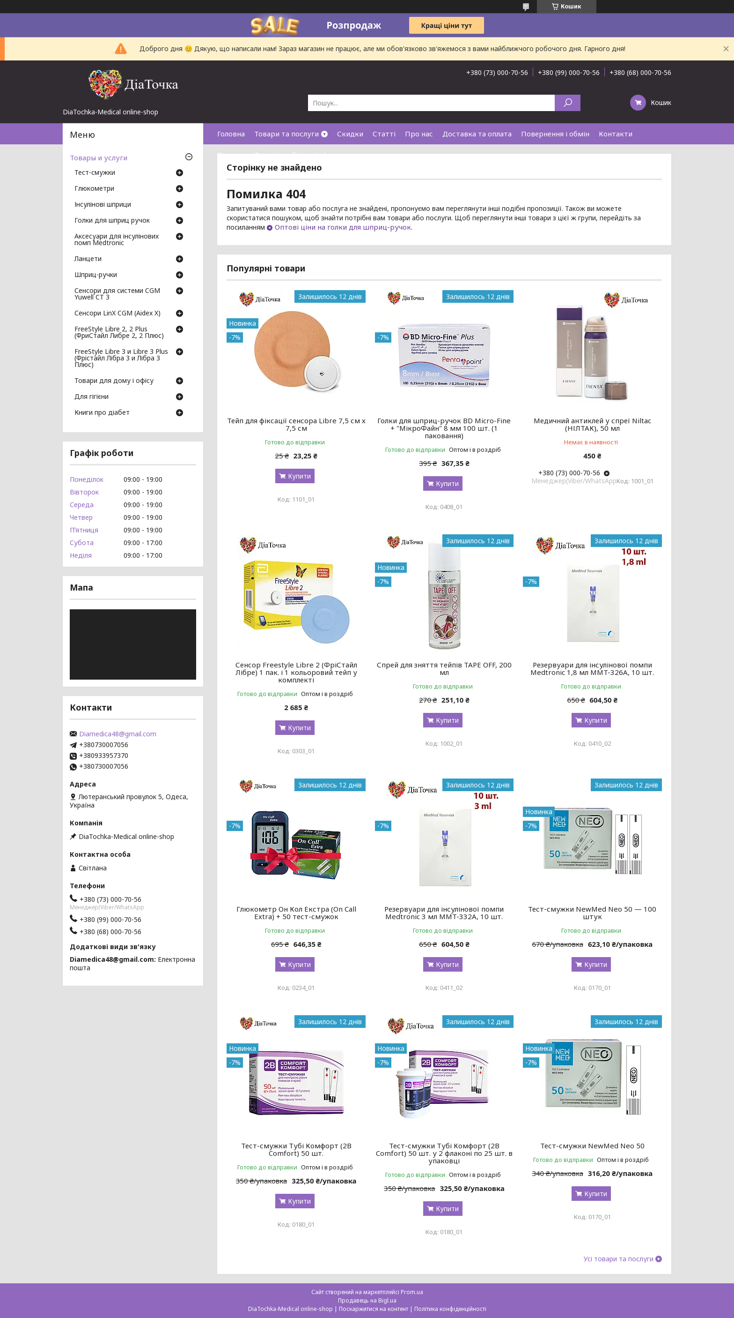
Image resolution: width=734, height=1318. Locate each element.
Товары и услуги (98, 157)
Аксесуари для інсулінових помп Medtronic (116, 240)
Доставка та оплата (477, 133)
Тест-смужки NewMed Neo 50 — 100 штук (592, 912)
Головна (231, 133)
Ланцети (88, 259)
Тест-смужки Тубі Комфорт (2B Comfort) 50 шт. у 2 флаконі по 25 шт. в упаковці (444, 1153)
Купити (299, 476)
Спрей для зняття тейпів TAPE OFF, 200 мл (444, 668)
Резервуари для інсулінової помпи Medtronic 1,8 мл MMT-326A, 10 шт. (592, 668)
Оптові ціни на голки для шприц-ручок (343, 227)
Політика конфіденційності (450, 1309)
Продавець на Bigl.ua (367, 1300)
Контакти (615, 133)
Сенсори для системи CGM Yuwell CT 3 (117, 294)
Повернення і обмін (555, 133)
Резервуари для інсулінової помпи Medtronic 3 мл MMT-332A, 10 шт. (444, 912)
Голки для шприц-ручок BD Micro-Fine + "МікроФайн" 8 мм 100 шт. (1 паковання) (444, 428)
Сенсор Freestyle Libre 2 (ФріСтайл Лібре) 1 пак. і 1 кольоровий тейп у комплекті (296, 672)
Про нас (419, 133)
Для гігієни (91, 397)
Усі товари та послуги (618, 1259)
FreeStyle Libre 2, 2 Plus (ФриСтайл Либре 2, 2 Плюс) (119, 333)
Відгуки (230, 154)
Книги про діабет (102, 413)
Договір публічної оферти (299, 154)
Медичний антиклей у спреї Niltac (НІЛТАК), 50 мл (592, 424)
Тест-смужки (94, 173)
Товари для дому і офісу (114, 381)
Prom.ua (412, 1292)
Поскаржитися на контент (373, 1309)
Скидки (350, 133)
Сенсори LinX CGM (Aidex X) (117, 313)
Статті (384, 133)
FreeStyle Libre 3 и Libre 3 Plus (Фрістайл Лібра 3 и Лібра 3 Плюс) (121, 358)
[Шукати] (567, 103)
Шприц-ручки (95, 275)
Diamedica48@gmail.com (117, 734)
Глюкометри (94, 189)
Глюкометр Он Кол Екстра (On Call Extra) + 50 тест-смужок (296, 912)
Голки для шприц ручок (112, 221)
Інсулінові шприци (102, 205)
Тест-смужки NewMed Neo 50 (592, 1145)
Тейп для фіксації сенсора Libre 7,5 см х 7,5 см (296, 424)
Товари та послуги (286, 133)
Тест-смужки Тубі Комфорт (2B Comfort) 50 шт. (296, 1149)
